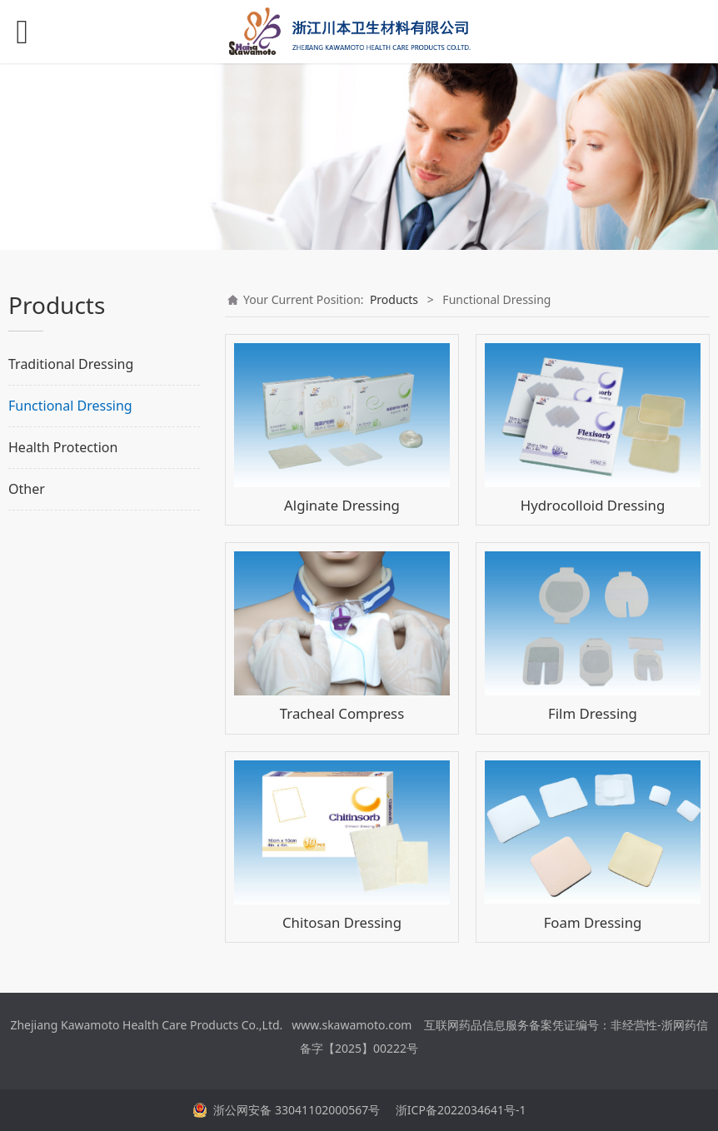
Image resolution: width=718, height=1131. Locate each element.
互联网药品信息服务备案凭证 (500, 1025)
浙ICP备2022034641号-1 (459, 1110)
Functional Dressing (70, 405)
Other (26, 489)
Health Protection (62, 447)
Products (394, 299)
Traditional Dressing (70, 364)
